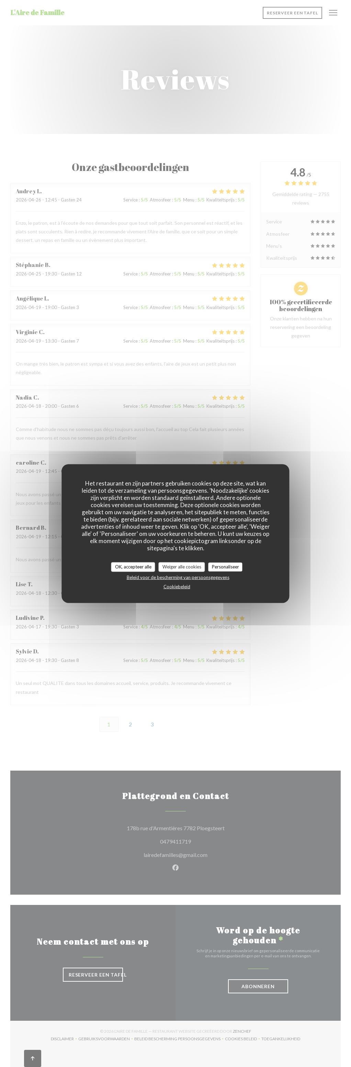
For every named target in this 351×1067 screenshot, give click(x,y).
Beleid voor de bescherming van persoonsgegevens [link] (178, 577)
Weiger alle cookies (181, 566)
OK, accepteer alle (133, 566)
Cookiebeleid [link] (176, 586)
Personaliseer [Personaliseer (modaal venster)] (225, 566)
